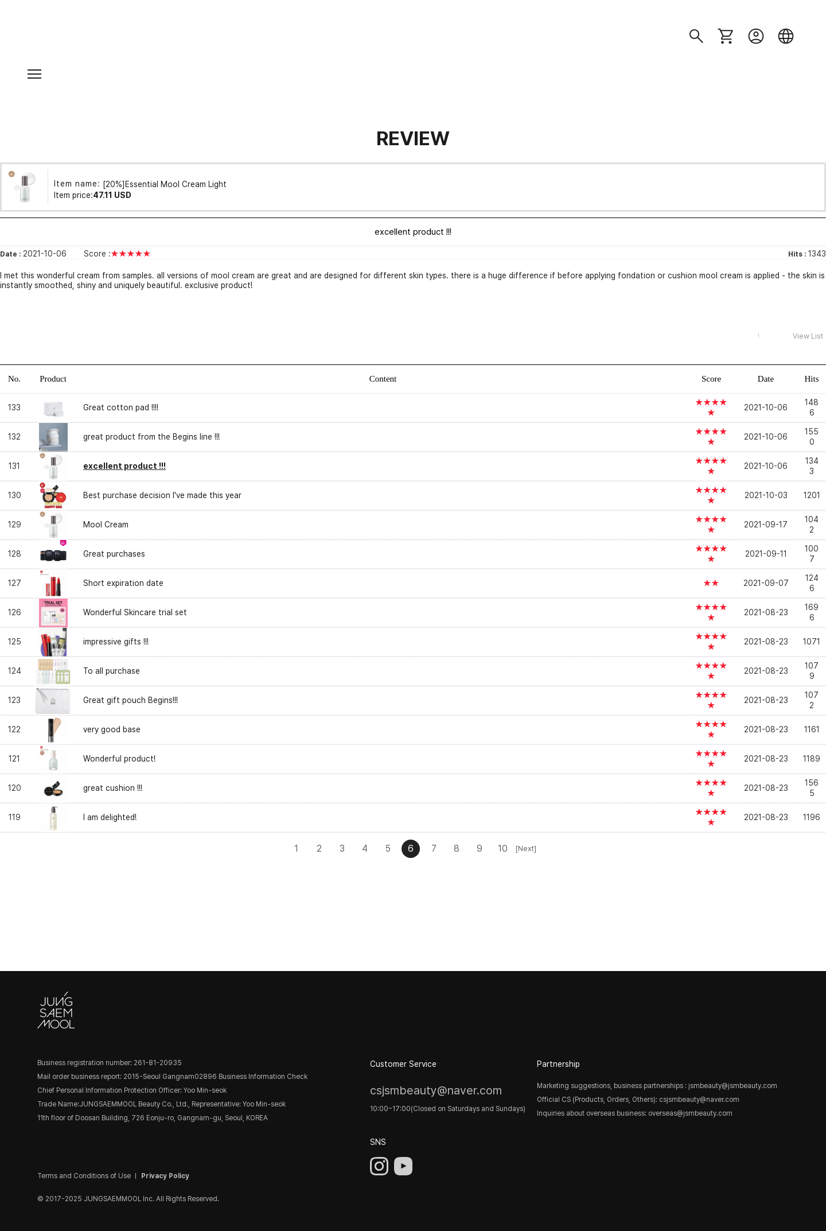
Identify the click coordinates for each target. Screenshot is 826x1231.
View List (808, 336)
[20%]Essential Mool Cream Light (165, 183)
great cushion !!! (112, 788)
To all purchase (111, 670)
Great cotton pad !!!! (120, 407)
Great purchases (114, 553)
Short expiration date (123, 583)
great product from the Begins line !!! (151, 436)
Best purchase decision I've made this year (162, 495)
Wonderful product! (119, 758)
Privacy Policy (165, 1176)
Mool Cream (105, 524)
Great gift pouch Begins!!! (130, 700)
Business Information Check (263, 1077)
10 (503, 848)
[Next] (525, 848)
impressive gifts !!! (116, 641)
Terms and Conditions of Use (84, 1176)
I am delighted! (110, 817)
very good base (112, 729)
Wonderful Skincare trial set (135, 612)
